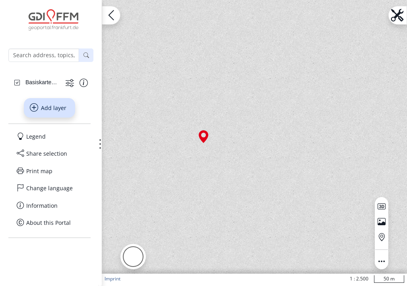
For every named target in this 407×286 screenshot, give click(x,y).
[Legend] (49, 136)
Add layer (48, 107)
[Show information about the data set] (84, 83)
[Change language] (49, 188)
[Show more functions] (70, 83)
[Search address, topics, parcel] (43, 55)
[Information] (49, 205)
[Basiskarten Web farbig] (42, 82)
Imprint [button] (112, 278)
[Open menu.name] (111, 15)
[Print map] (49, 171)
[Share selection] (49, 153)
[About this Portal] (49, 223)
